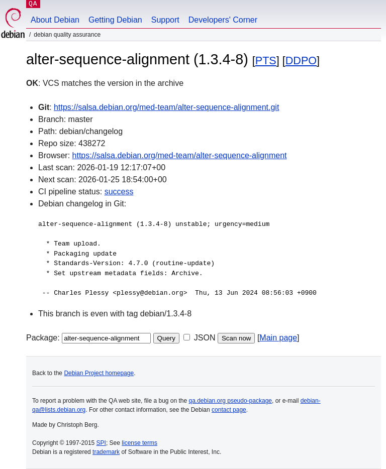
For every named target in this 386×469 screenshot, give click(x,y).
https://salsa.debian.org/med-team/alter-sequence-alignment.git (166, 107)
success (119, 191)
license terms (139, 442)
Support (165, 20)
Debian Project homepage (99, 373)
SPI (101, 442)
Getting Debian (115, 20)
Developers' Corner (222, 20)
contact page (229, 409)
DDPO (301, 60)
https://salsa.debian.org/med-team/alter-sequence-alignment (179, 155)
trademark (106, 451)
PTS (265, 60)
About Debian (55, 20)
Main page (278, 337)
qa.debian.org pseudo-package (230, 400)
